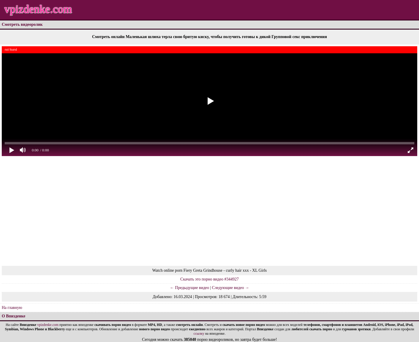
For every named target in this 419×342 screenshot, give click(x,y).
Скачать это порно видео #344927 (209, 279)
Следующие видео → (230, 287)
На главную (12, 307)
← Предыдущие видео (189, 287)
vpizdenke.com (38, 9)
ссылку (199, 333)
